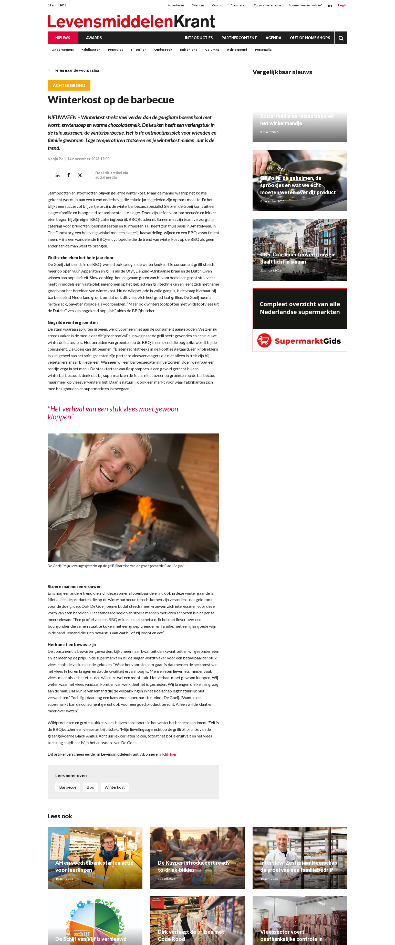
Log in (342, 5)
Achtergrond (237, 49)
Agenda (273, 38)
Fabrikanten (90, 49)
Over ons (198, 5)
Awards (94, 38)
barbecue (67, 787)
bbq (90, 787)
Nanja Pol (56, 159)
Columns (212, 49)
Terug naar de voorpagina (73, 70)
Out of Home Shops (310, 38)
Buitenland (188, 49)
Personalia (263, 49)
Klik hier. (169, 754)
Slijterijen (139, 49)
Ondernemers (62, 49)
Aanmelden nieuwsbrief (305, 5)
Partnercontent (239, 38)
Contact (217, 5)
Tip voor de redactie (267, 5)
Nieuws (62, 38)
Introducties (199, 38)
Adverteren (176, 5)
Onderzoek (163, 49)
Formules (115, 49)
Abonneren (238, 5)
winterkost (115, 787)
